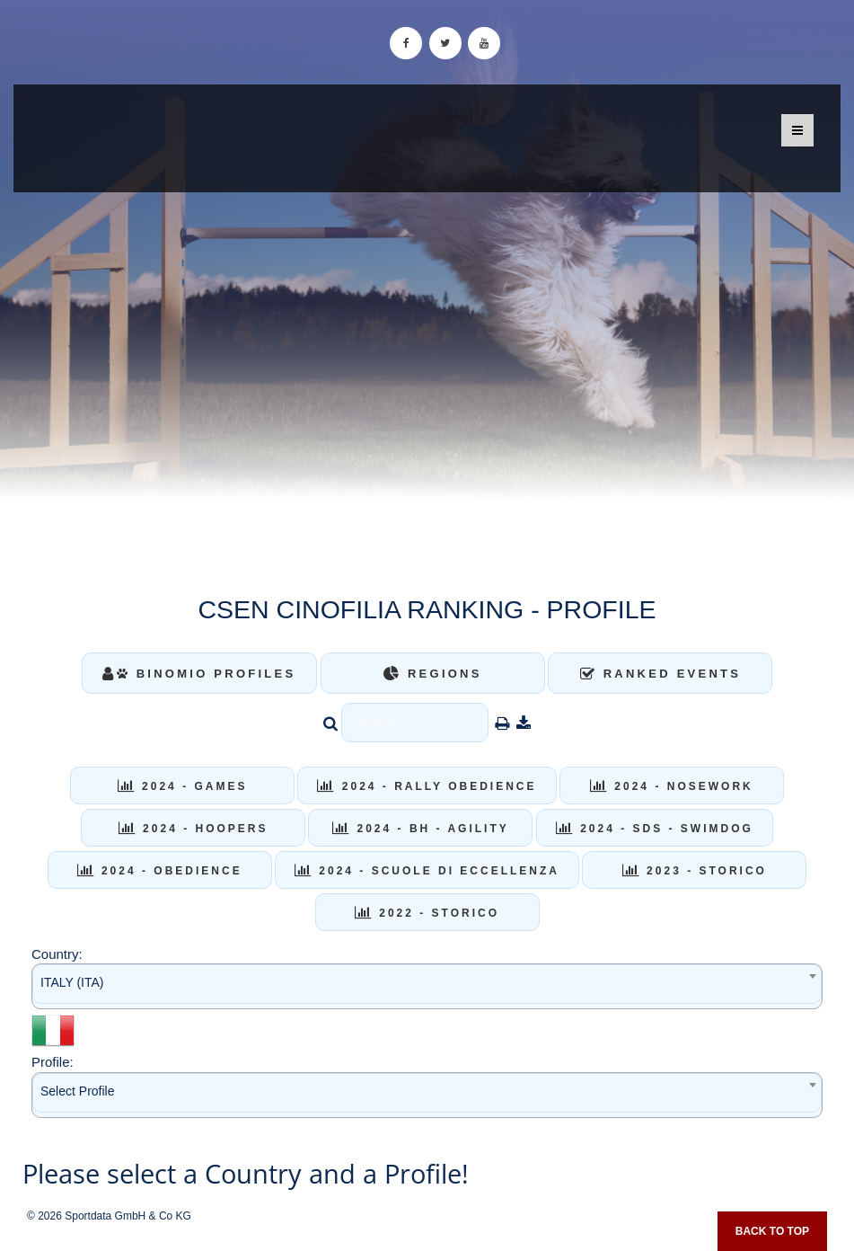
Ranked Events (661, 673)
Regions (432, 673)
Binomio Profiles (198, 673)
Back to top (772, 1231)
